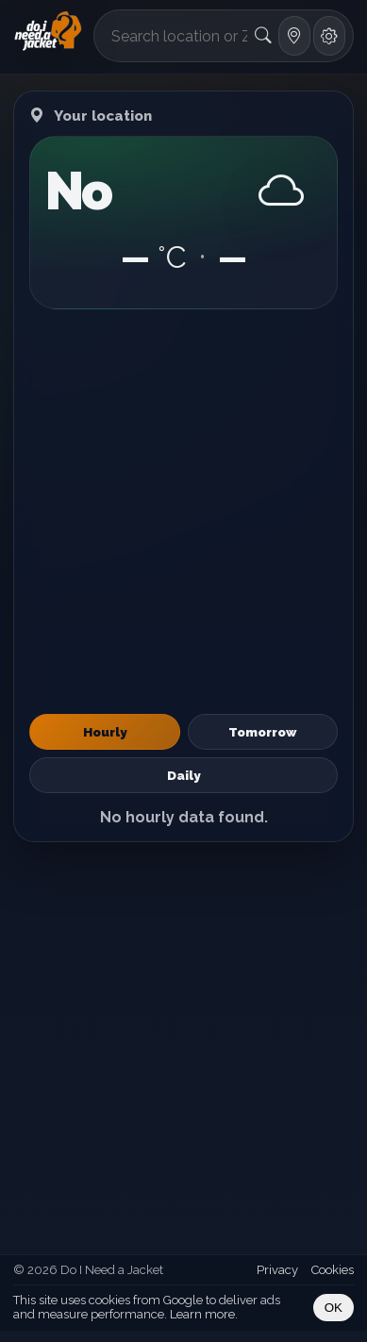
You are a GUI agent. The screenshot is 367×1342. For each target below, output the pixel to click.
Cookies (332, 1270)
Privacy (277, 1270)
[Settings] (329, 36)
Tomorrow (262, 731)
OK (333, 1308)
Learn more (202, 1314)
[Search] (263, 36)
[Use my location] (294, 36)
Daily (183, 775)
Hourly (104, 731)
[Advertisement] (183, 511)
